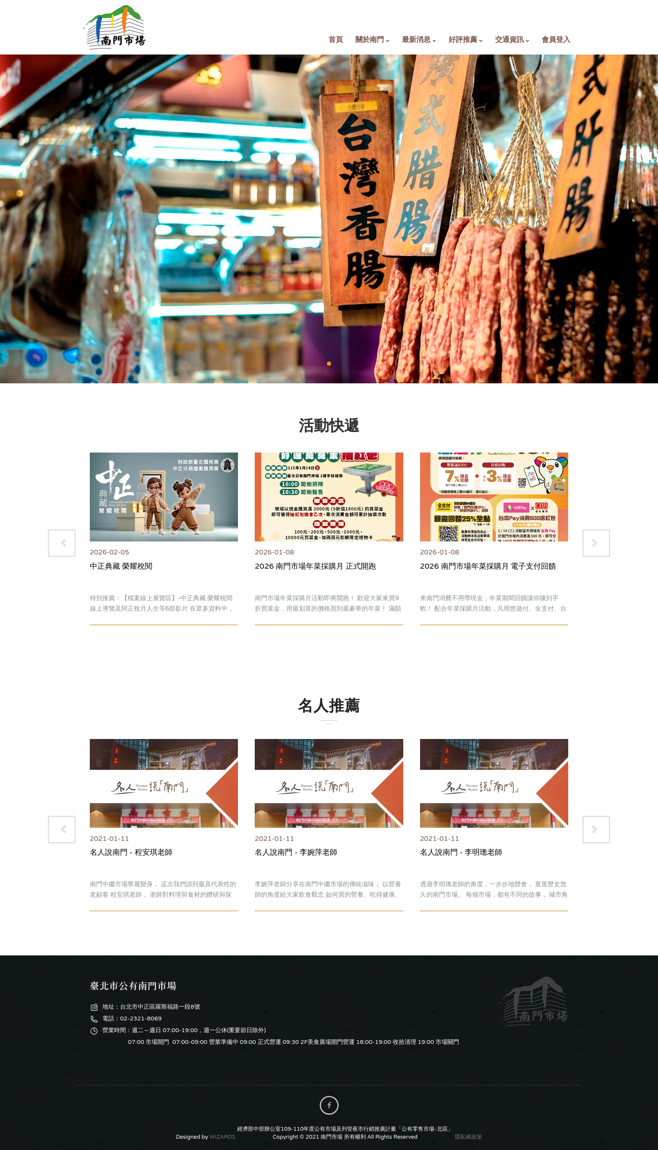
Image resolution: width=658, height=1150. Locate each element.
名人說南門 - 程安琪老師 (131, 852)
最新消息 (416, 39)
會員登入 (556, 39)
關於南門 (369, 39)
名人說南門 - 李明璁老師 (461, 852)
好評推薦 (463, 39)
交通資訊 (509, 39)
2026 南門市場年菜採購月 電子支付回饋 (488, 566)
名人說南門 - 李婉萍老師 (296, 852)
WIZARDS (222, 1137)
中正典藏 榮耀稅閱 (121, 566)
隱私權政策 (468, 1137)
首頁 (336, 39)
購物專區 (329, 219)
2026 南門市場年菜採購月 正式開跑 (315, 566)
